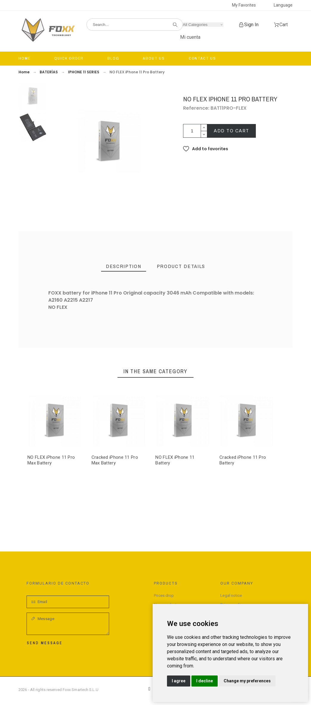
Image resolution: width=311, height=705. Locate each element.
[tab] (123, 266)
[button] (205, 148)
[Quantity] (192, 131)
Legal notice (231, 595)
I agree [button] (178, 680)
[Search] (134, 24)
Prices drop (164, 595)
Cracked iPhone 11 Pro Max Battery (115, 459)
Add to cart (231, 131)
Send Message (45, 643)
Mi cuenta (190, 37)
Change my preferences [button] (247, 680)
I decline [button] (204, 680)
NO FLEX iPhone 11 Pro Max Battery (51, 459)
